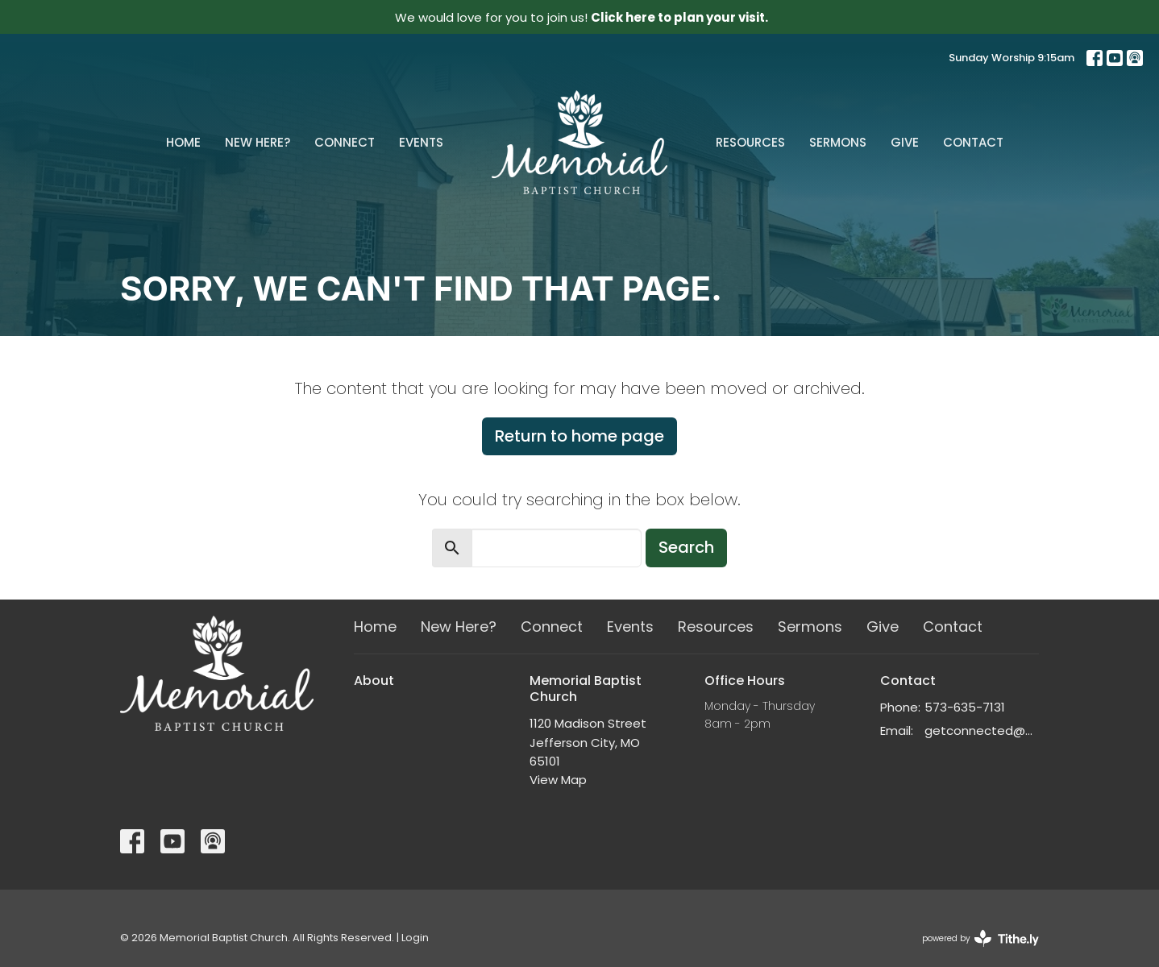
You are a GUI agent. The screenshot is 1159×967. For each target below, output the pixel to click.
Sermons (837, 142)
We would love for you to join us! (581, 17)
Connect (344, 142)
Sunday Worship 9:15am (1011, 57)
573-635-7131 (964, 707)
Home (183, 142)
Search (686, 547)
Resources (750, 142)
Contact (973, 142)
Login (415, 937)
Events (421, 142)
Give (905, 142)
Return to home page (579, 436)
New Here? (257, 142)
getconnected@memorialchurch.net (982, 730)
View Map (558, 779)
